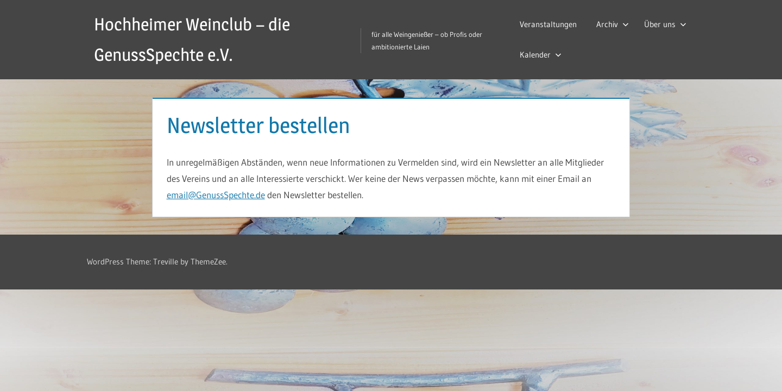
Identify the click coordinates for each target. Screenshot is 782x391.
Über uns (665, 24)
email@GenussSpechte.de (216, 194)
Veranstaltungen (548, 24)
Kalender (541, 54)
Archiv (612, 24)
